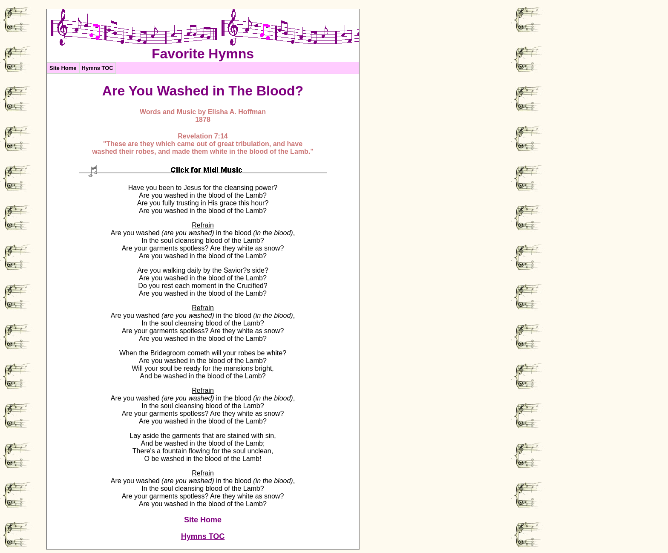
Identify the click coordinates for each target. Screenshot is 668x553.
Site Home (63, 68)
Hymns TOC (97, 68)
